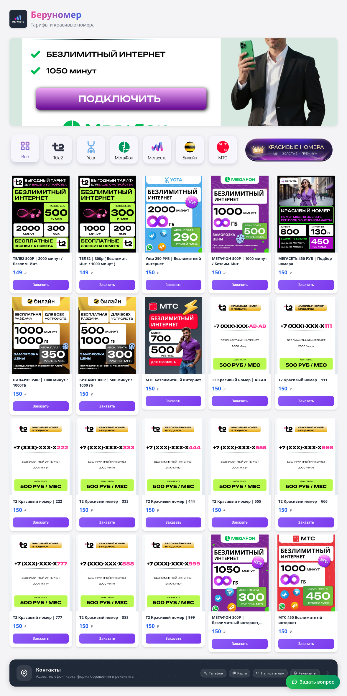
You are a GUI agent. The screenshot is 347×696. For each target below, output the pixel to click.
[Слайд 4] (180, 122)
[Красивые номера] (289, 149)
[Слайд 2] (171, 122)
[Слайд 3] (176, 122)
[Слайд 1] (167, 122)
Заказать (41, 284)
